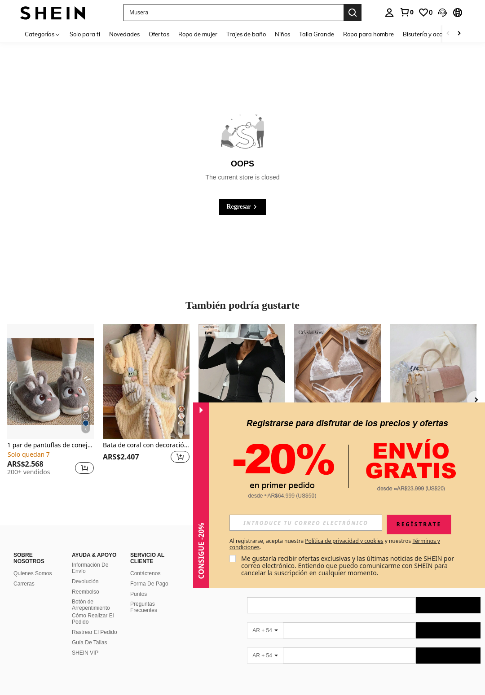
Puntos (138, 594)
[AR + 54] (265, 630)
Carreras (24, 584)
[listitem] (50, 403)
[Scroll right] (459, 34)
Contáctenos (145, 573)
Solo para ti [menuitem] (85, 34)
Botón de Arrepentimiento (91, 605)
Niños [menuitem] (282, 34)
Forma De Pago (149, 584)
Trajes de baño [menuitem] (246, 34)
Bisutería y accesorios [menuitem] (431, 34)
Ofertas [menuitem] (159, 34)
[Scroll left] (448, 34)
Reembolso (85, 592)
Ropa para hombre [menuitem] (368, 34)
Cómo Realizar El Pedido (93, 618)
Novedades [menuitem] (124, 34)
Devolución (85, 581)
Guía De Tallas (89, 642)
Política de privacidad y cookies (344, 541)
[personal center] (389, 12)
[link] (406, 12)
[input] (305, 523)
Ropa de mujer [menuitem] (197, 34)
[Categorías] (42, 34)
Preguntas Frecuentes (143, 607)
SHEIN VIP (85, 653)
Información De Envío (90, 568)
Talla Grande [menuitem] (316, 34)
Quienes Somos (32, 573)
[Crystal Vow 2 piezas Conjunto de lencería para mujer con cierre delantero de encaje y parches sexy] (337, 381)
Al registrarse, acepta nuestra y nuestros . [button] (334, 544)
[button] (233, 12)
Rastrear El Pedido (94, 632)
